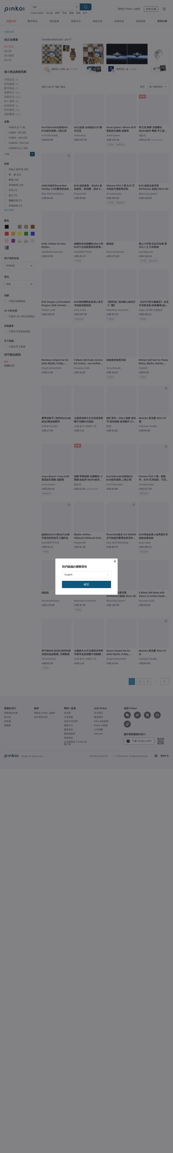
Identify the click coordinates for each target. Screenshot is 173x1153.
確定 (86, 584)
